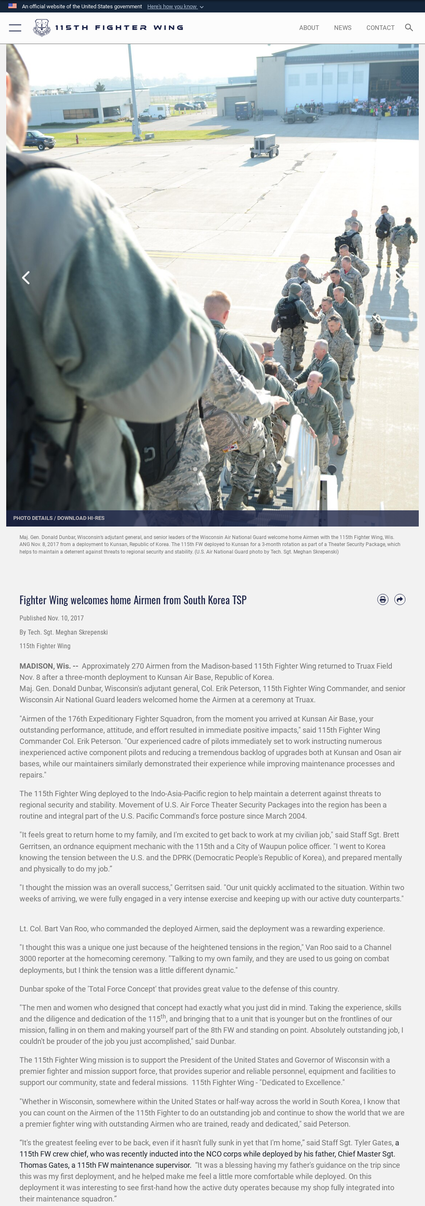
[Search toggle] (411, 28)
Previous (26, 278)
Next (398, 278)
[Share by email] (399, 599)
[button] (176, 6)
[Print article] (382, 599)
